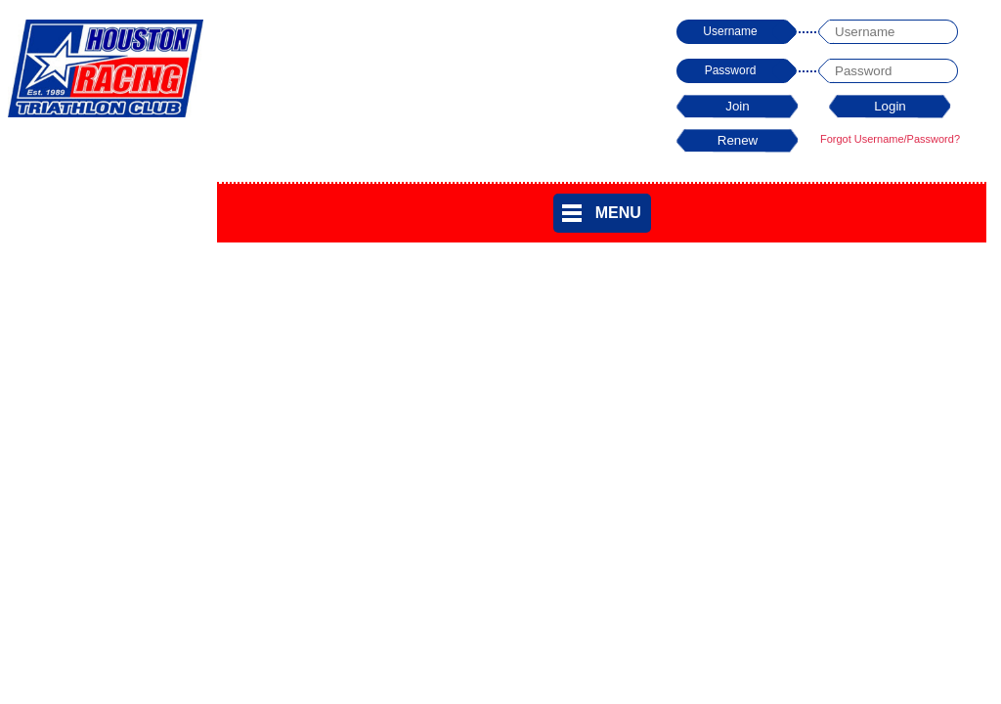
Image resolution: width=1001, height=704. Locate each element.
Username (730, 31)
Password (731, 70)
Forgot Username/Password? (890, 139)
